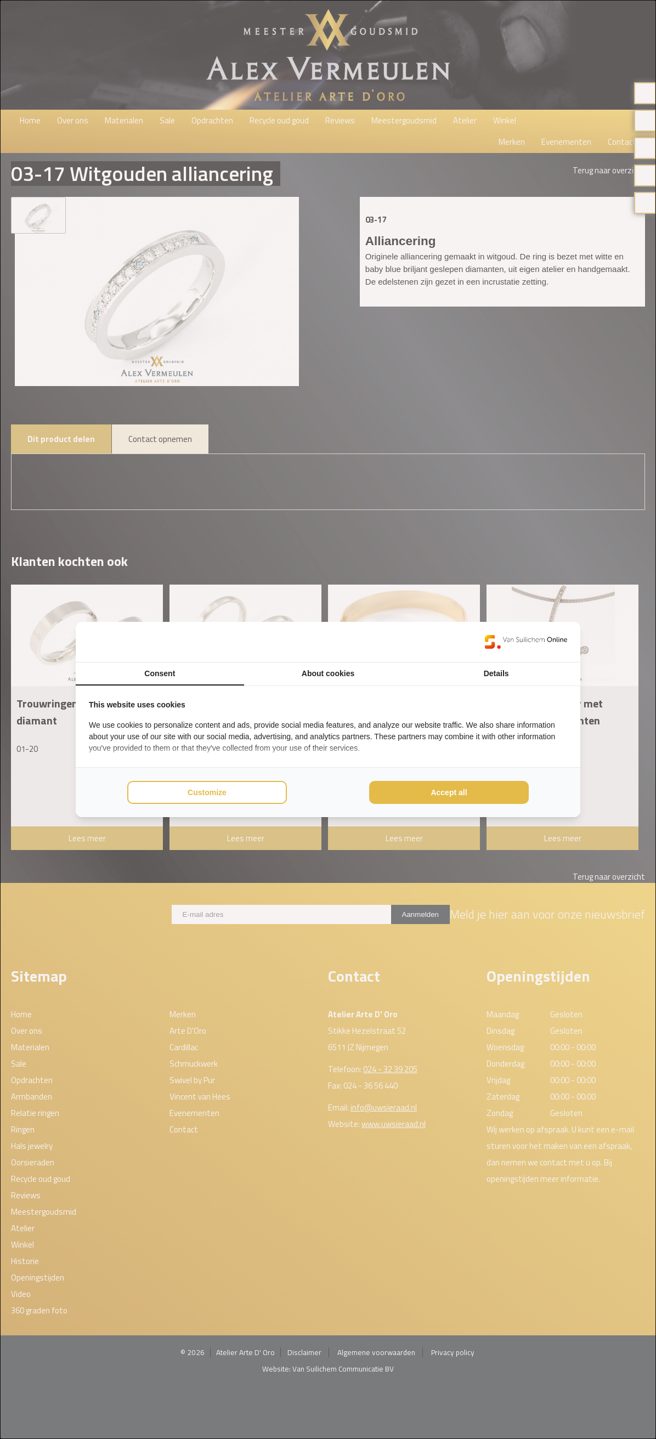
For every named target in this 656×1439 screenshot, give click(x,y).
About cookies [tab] (328, 673)
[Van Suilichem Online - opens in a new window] (526, 641)
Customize (207, 792)
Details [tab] (496, 673)
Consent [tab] (159, 673)
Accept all (449, 792)
